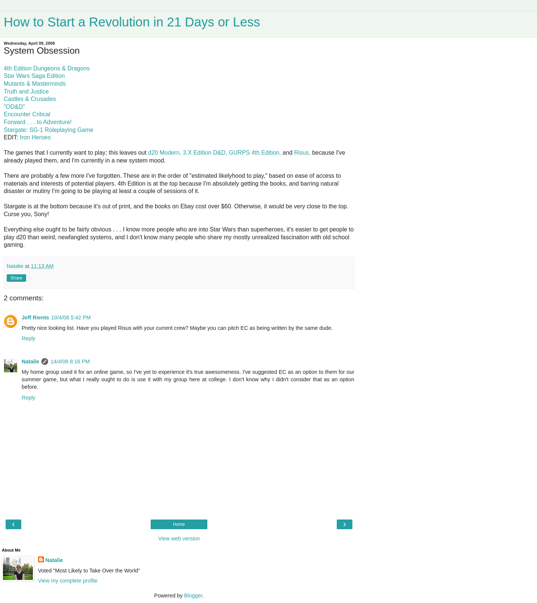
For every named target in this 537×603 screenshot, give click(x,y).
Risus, (302, 152)
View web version (179, 539)
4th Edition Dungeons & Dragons (47, 68)
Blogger (193, 596)
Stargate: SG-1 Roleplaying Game (48, 130)
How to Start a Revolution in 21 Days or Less (132, 22)
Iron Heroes (35, 137)
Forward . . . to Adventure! (38, 122)
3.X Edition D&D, (205, 152)
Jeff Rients (35, 318)
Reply (28, 338)
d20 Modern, (164, 152)
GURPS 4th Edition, (255, 152)
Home (179, 524)
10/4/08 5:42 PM (71, 318)
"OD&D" (14, 107)
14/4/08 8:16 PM (70, 361)
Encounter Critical (27, 114)
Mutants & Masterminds (35, 83)
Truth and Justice (26, 91)
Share (16, 278)
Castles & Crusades (30, 99)
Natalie (30, 361)
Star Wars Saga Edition (34, 76)
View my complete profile (68, 581)
